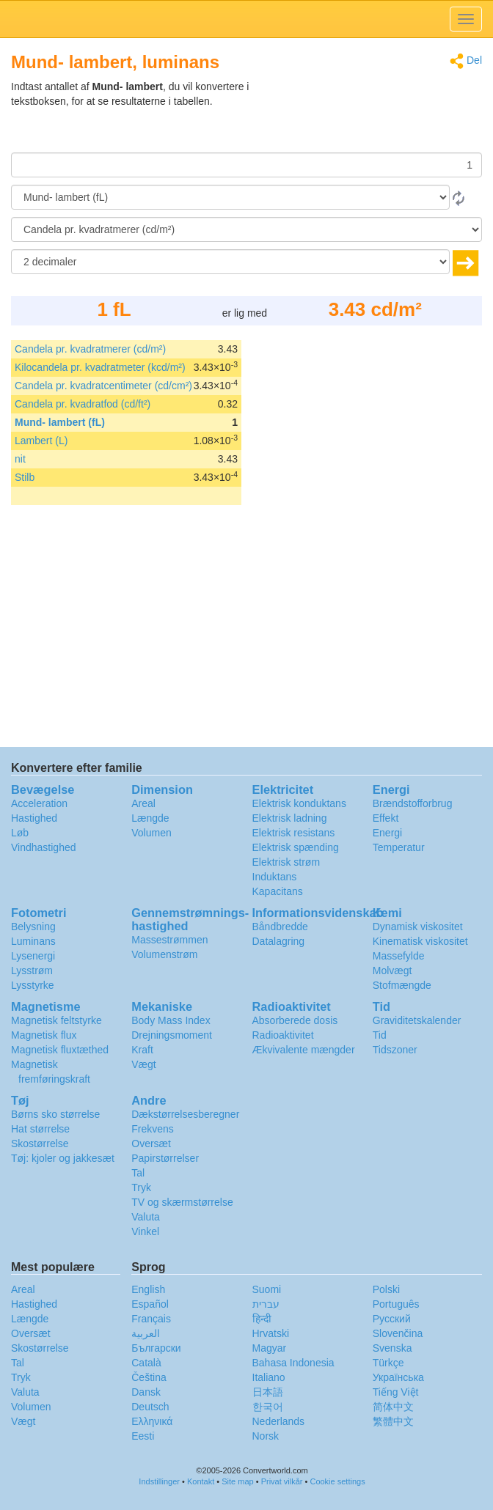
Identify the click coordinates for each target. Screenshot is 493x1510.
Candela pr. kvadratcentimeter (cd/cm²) (103, 385)
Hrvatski (271, 1333)
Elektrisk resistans (293, 833)
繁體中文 (393, 1421)
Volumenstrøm (164, 954)
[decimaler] (230, 261)
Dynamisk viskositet (418, 926)
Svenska (392, 1348)
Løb (20, 833)
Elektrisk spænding (295, 847)
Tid (380, 1035)
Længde (150, 818)
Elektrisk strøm (286, 862)
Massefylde (399, 956)
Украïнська (398, 1377)
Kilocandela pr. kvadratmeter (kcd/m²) (100, 367)
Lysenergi (33, 956)
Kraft (142, 1050)
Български (155, 1348)
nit (20, 459)
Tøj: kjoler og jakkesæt (62, 1158)
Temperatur (399, 847)
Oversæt (151, 1143)
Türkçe (388, 1363)
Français (151, 1319)
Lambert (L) (41, 440)
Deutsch (150, 1407)
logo (246, 19)
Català (146, 1363)
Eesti (142, 1436)
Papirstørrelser (165, 1158)
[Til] (246, 229)
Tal (138, 1173)
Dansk (146, 1392)
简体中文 (393, 1407)
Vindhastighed (43, 847)
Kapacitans (277, 891)
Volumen (151, 833)
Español (150, 1304)
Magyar (269, 1348)
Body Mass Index (170, 1020)
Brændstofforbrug (413, 803)
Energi (387, 833)
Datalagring (278, 941)
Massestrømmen (169, 940)
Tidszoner (395, 1050)
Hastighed (34, 818)
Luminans (33, 941)
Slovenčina (398, 1333)
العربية (145, 1333)
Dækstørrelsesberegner (185, 1114)
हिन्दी (261, 1319)
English (148, 1289)
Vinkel (145, 1231)
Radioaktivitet (283, 1035)
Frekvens (152, 1129)
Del (466, 61)
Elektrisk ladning (289, 818)
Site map (237, 1481)
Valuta (145, 1217)
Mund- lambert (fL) (60, 422)
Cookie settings (337, 1481)
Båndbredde (280, 926)
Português (396, 1304)
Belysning (33, 926)
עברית (266, 1304)
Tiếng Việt (396, 1392)
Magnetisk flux (43, 1035)
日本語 (267, 1392)
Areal (143, 803)
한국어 (267, 1407)
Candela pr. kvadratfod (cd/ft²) (82, 404)
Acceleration (39, 803)
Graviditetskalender (417, 1020)
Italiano (268, 1377)
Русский (392, 1319)
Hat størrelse (40, 1129)
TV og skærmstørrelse (182, 1202)
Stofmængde (402, 985)
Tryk (141, 1187)
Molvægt (392, 970)
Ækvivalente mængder (303, 1050)
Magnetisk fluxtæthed (60, 1050)
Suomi (267, 1289)
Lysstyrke (32, 985)
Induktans (274, 877)
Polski (386, 1289)
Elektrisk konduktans (299, 803)
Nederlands (278, 1421)
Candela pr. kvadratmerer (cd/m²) (90, 349)
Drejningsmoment (171, 1035)
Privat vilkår (282, 1481)
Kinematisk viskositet (420, 941)
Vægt (143, 1064)
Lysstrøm (32, 970)
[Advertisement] (390, 115)
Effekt (386, 818)
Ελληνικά (151, 1421)
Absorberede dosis (295, 1020)
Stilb (24, 477)
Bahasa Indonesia (293, 1363)
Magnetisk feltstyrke (56, 1020)
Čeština (148, 1377)
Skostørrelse (40, 1143)
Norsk (266, 1436)
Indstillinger (159, 1481)
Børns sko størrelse (55, 1114)
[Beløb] (246, 164)
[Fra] (230, 197)
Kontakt (200, 1481)
